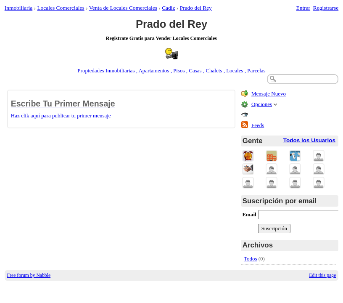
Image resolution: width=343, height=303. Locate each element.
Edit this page (322, 275)
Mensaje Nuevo (268, 93)
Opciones (261, 104)
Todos (250, 258)
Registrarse (325, 8)
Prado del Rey (196, 8)
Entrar (303, 8)
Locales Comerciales (60, 8)
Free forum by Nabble (29, 275)
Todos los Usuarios (309, 140)
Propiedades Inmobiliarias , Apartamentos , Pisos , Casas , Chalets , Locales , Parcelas (171, 70)
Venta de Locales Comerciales (123, 8)
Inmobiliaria (18, 8)
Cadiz (168, 8)
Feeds (257, 125)
